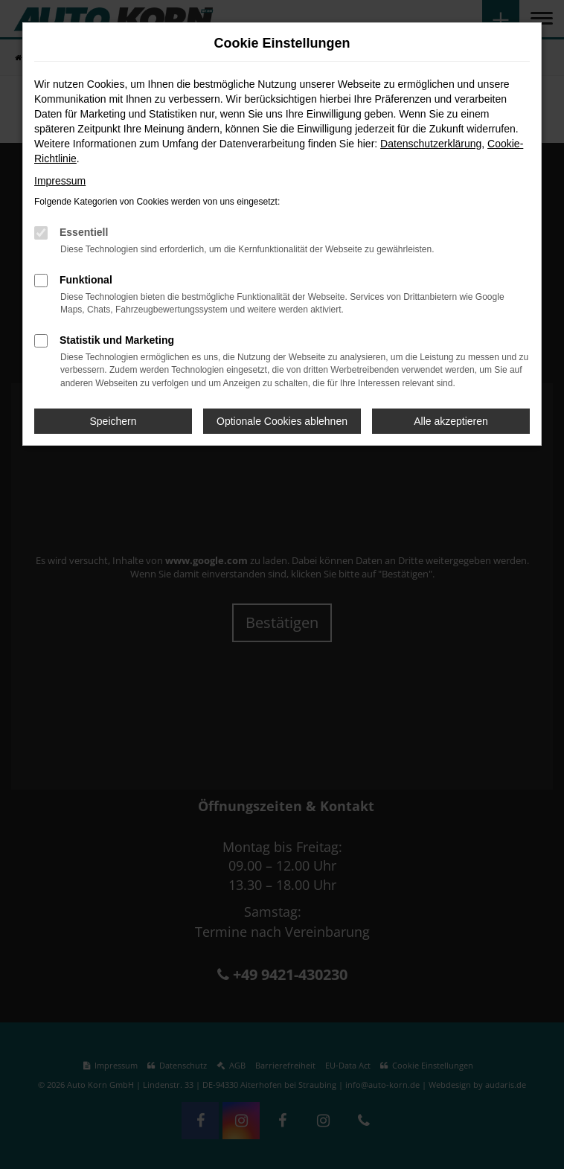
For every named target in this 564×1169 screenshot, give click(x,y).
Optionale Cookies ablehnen (282, 421)
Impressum (60, 181)
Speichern (112, 421)
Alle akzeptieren (451, 421)
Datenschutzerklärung (430, 144)
